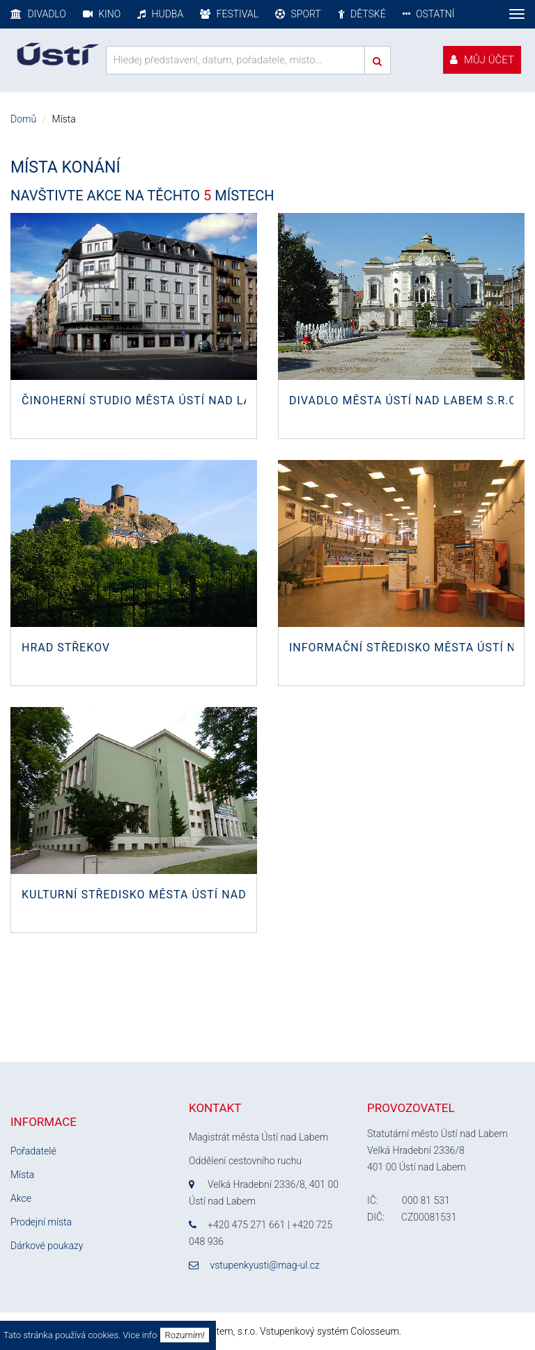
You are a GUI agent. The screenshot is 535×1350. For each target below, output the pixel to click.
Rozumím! (184, 1335)
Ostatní (429, 13)
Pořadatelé (33, 1151)
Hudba (160, 13)
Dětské (362, 13)
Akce (20, 1198)
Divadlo (38, 13)
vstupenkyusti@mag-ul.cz (264, 1265)
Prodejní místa (41, 1222)
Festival (229, 13)
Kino (102, 13)
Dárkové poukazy (46, 1245)
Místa (22, 1174)
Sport (298, 13)
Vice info (140, 1335)
